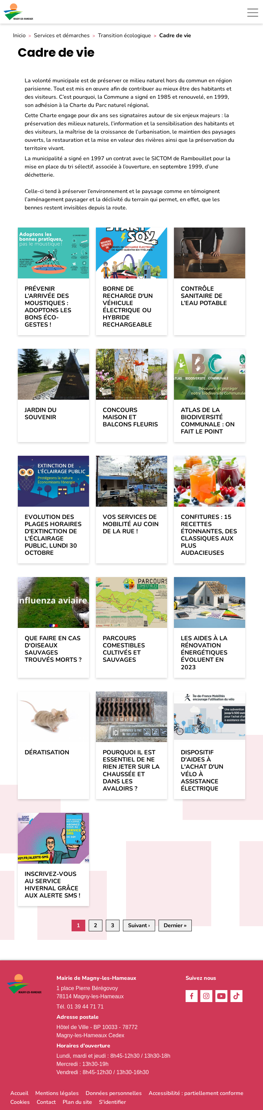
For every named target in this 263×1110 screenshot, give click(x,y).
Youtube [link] (221, 996)
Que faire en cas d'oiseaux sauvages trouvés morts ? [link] (53, 649)
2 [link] (95, 925)
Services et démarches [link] (62, 35)
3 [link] (112, 925)
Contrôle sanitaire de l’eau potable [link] (204, 296)
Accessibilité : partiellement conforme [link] (196, 1093)
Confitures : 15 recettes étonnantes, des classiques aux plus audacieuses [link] (209, 535)
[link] (18, 11)
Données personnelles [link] (114, 1093)
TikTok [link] (236, 996)
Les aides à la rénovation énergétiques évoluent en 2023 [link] (204, 653)
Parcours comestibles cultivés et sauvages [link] (124, 649)
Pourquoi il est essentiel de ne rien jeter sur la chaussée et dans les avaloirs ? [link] (131, 770)
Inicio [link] (19, 35)
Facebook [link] (192, 996)
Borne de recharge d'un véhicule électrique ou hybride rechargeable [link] (128, 307)
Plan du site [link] (77, 1102)
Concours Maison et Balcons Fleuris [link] (130, 417)
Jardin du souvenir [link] (41, 414)
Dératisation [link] (47, 752)
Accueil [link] (19, 1093)
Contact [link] (46, 1102)
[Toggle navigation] (253, 12)
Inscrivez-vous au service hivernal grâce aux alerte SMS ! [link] (52, 885)
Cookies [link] (20, 1102)
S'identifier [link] (112, 1102)
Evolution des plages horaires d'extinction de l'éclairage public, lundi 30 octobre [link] (53, 535)
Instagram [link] (206, 996)
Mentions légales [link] (57, 1093)
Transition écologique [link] (124, 35)
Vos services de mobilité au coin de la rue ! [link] (131, 524)
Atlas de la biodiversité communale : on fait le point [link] (208, 421)
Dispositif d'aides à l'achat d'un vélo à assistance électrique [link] (202, 770)
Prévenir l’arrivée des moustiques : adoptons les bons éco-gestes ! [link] (48, 307)
